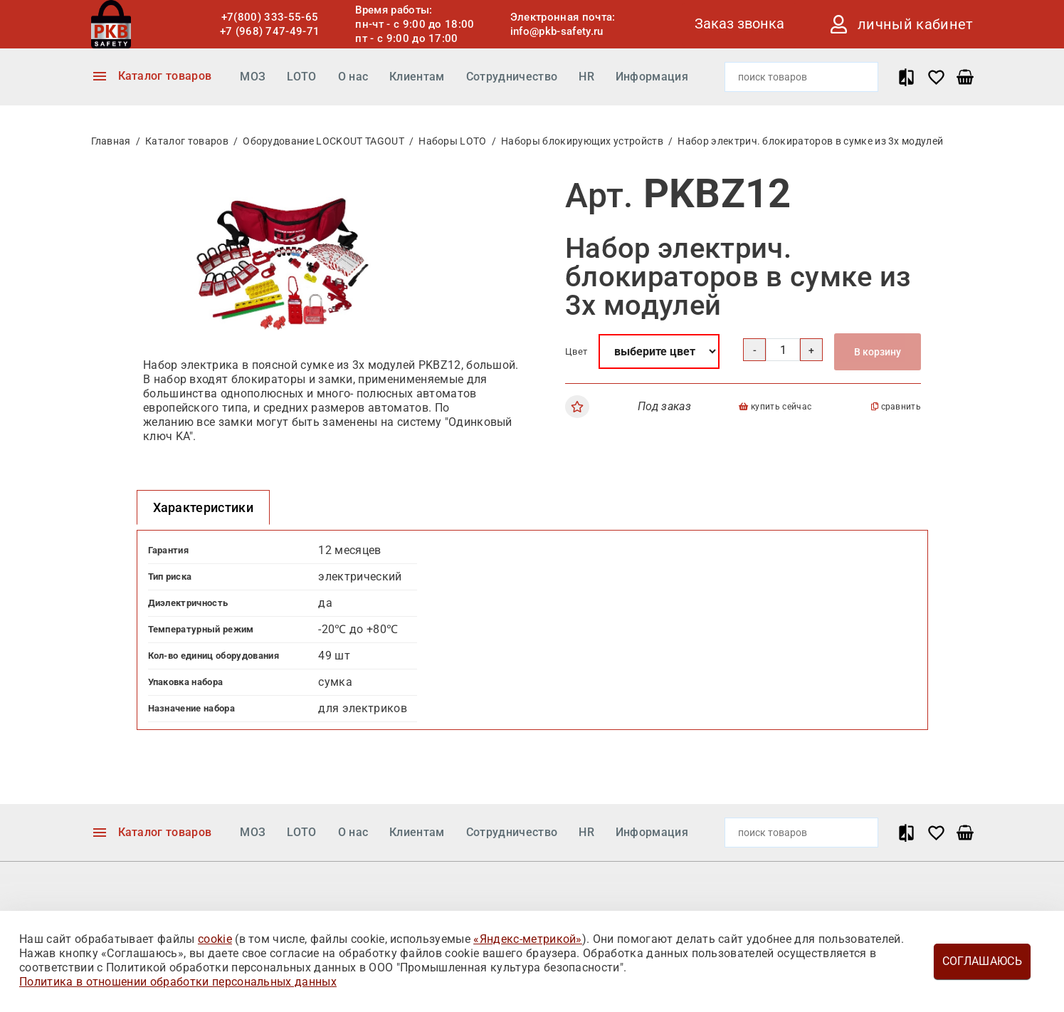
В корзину (877, 352)
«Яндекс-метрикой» (527, 939)
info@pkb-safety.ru (557, 31)
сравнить (896, 407)
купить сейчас (775, 407)
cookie (215, 939)
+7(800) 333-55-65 (269, 17)
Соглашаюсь (982, 961)
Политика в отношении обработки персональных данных (178, 981)
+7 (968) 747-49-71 (270, 31)
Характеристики (203, 507)
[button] (415, 189)
